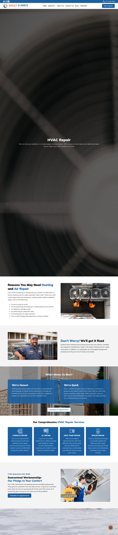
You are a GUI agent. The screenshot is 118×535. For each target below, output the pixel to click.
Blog (77, 6)
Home (45, 6)
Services (52, 6)
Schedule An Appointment (59, 410)
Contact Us (69, 6)
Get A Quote (108, 6)
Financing (83, 6)
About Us (60, 6)
